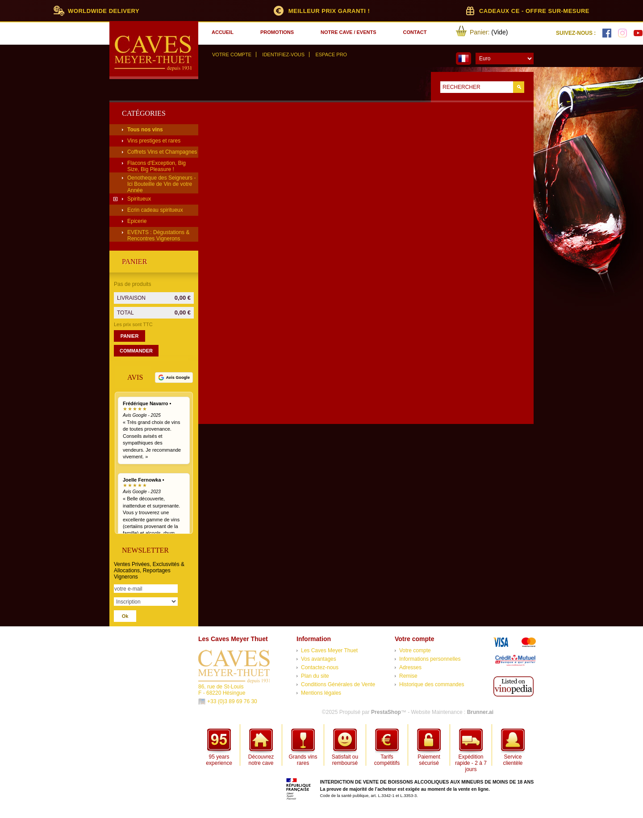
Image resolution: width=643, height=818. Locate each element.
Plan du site (315, 676)
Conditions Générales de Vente (338, 684)
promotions (277, 32)
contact (415, 32)
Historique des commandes (431, 684)
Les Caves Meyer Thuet (329, 650)
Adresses (410, 667)
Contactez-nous (319, 667)
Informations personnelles (429, 659)
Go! (518, 87)
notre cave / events (348, 32)
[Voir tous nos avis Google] (174, 377)
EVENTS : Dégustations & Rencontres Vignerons (158, 235)
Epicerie (136, 221)
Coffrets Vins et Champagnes (162, 152)
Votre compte (231, 54)
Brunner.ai (480, 712)
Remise (408, 676)
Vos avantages (318, 659)
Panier (134, 261)
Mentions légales (321, 693)
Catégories (144, 113)
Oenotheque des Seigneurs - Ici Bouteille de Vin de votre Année (161, 184)
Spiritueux (139, 199)
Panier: (479, 32)
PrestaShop (386, 712)
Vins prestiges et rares (153, 141)
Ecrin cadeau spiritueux (155, 210)
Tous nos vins (145, 129)
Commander (136, 350)
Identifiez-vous (283, 54)
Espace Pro (331, 54)
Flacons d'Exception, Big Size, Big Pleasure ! (156, 166)
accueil (223, 32)
